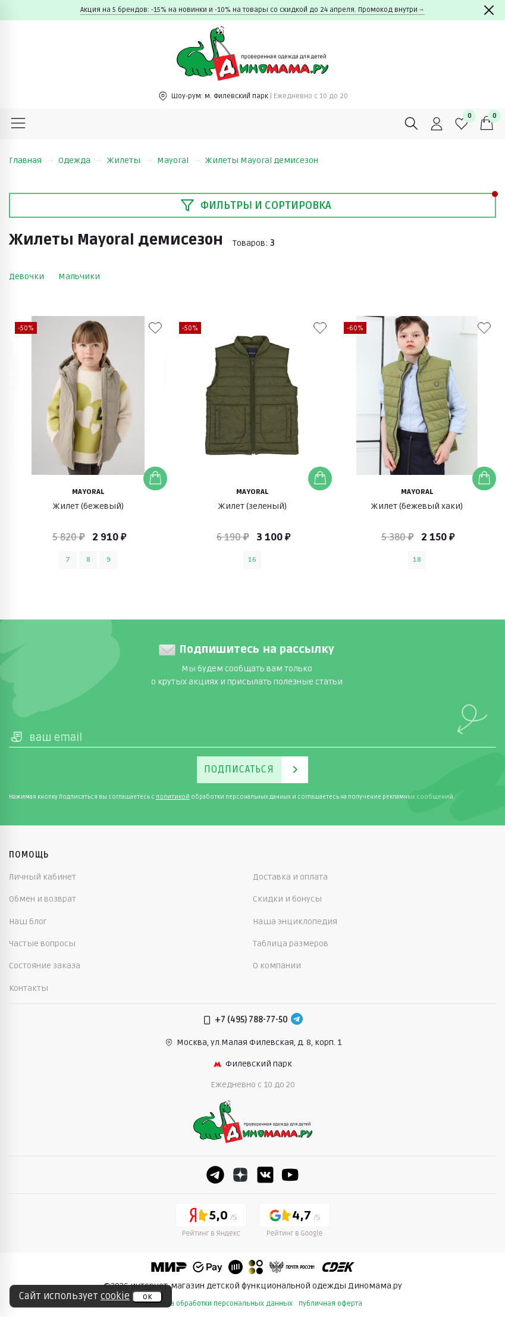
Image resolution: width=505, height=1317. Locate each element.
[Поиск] (411, 123)
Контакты (28, 988)
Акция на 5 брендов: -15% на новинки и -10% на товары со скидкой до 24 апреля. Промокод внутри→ (252, 9)
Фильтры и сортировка (255, 205)
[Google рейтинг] (294, 1222)
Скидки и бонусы (287, 899)
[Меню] (18, 123)
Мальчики (79, 276)
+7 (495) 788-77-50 (251, 1020)
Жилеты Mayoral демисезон (261, 160)
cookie (115, 1296)
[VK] (265, 1174)
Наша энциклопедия (295, 921)
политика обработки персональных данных (218, 1303)
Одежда (80, 160)
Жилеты (129, 160)
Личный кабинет (42, 877)
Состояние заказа (44, 966)
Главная (31, 160)
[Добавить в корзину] (155, 478)
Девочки (26, 276)
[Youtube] (290, 1174)
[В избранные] (155, 328)
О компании (277, 966)
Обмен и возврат (42, 899)
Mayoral (178, 160)
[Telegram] (297, 1020)
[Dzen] (240, 1174)
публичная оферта (330, 1303)
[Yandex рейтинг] (211, 1222)
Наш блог (28, 921)
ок (147, 1297)
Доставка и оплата (290, 877)
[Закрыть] (489, 10)
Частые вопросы (42, 944)
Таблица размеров (290, 944)
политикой (173, 796)
